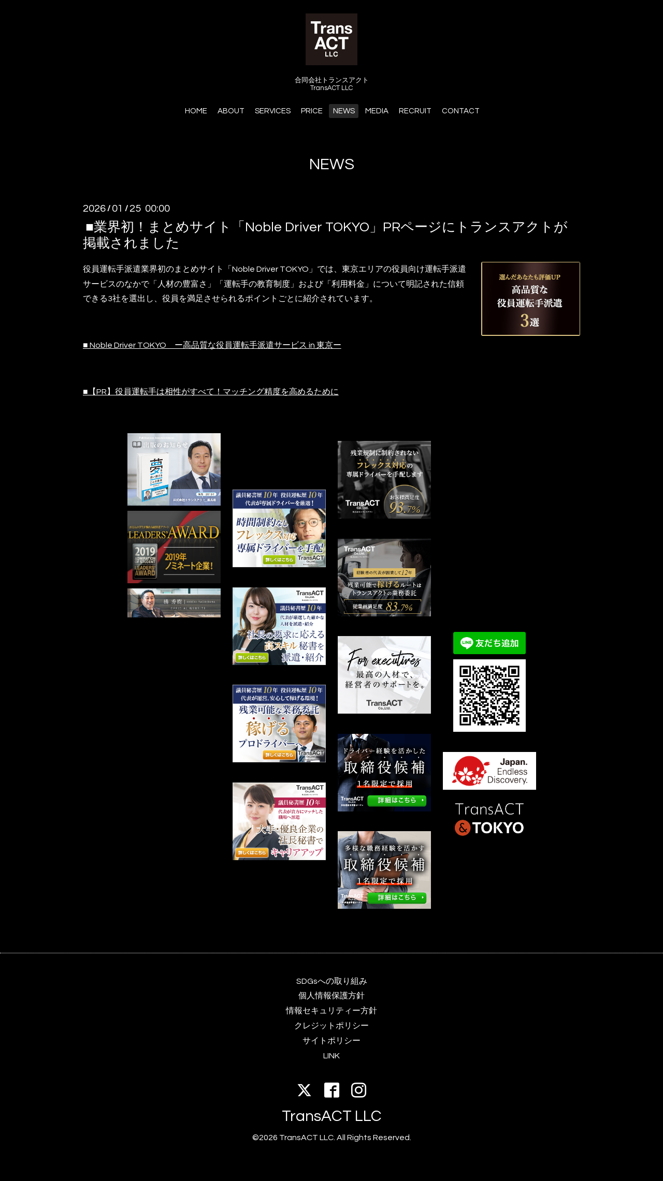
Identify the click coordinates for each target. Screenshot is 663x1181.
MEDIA (376, 111)
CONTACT (461, 111)
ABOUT (231, 111)
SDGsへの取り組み (331, 981)
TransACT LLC (332, 1116)
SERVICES (273, 111)
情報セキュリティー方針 (331, 1011)
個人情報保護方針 (331, 996)
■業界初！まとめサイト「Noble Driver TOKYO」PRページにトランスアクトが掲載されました (325, 234)
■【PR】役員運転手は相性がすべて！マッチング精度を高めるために (211, 392)
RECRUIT (415, 111)
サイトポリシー (331, 1041)
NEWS (344, 111)
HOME (196, 111)
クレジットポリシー (331, 1026)
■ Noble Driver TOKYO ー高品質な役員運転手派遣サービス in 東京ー (212, 345)
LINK (331, 1056)
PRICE (312, 111)
